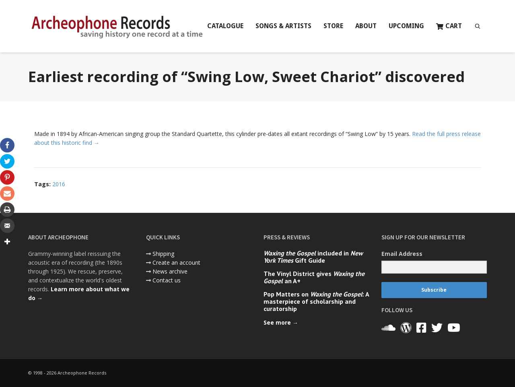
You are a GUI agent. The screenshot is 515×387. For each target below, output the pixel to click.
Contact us (166, 280)
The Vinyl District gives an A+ (314, 277)
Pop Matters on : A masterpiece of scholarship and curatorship (316, 301)
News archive (169, 271)
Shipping (163, 253)
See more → (281, 322)
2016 (58, 184)
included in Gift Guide (313, 256)
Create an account (176, 262)
